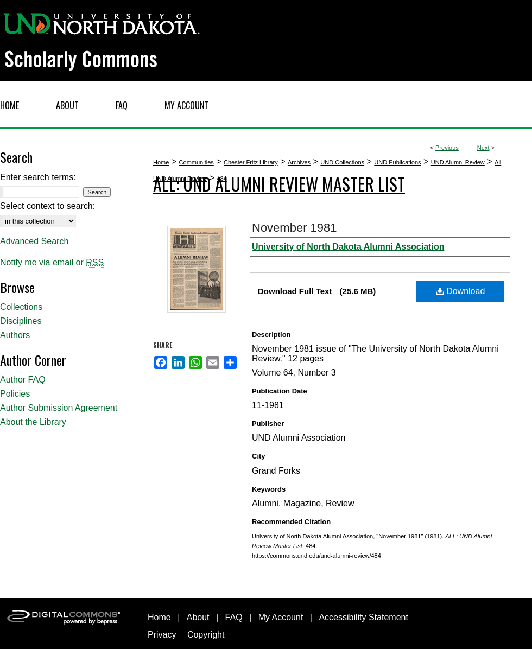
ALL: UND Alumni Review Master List (279, 183)
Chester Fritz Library (251, 162)
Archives (299, 162)
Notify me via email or (52, 263)
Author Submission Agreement (58, 407)
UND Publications (397, 162)
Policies (15, 393)
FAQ (234, 617)
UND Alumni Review (458, 162)
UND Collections (342, 162)
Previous (447, 147)
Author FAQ (23, 379)
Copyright (205, 634)
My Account (280, 617)
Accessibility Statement (363, 617)
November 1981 (294, 227)
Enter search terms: (38, 177)
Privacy (162, 634)
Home (161, 162)
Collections (21, 306)
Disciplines (20, 321)
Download (460, 291)
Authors (15, 335)
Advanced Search (34, 241)
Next (483, 147)
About (198, 617)
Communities (196, 162)
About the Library (33, 422)
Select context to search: (47, 206)
